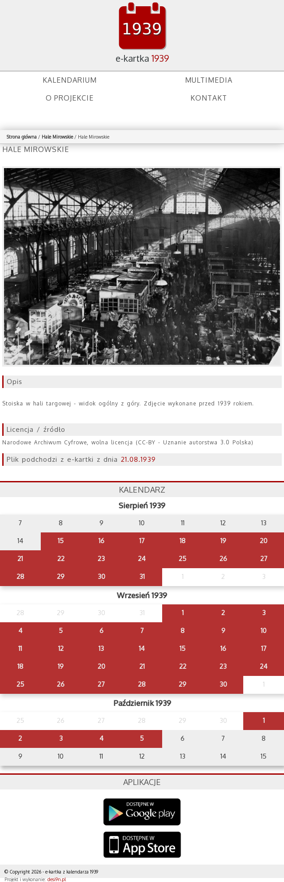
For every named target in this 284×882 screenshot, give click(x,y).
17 (142, 540)
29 (61, 576)
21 (20, 558)
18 (182, 540)
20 (263, 540)
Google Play (142, 812)
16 (101, 540)
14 (142, 648)
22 (61, 558)
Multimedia (208, 80)
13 (101, 648)
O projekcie (70, 97)
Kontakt (208, 97)
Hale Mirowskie (57, 136)
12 (61, 648)
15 (61, 540)
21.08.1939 (138, 459)
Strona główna (22, 136)
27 (263, 558)
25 (182, 558)
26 (223, 558)
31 (142, 576)
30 (101, 576)
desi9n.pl (56, 879)
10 (264, 630)
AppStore (142, 845)
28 (20, 576)
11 (20, 648)
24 (142, 558)
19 (223, 540)
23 (101, 558)
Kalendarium (70, 80)
